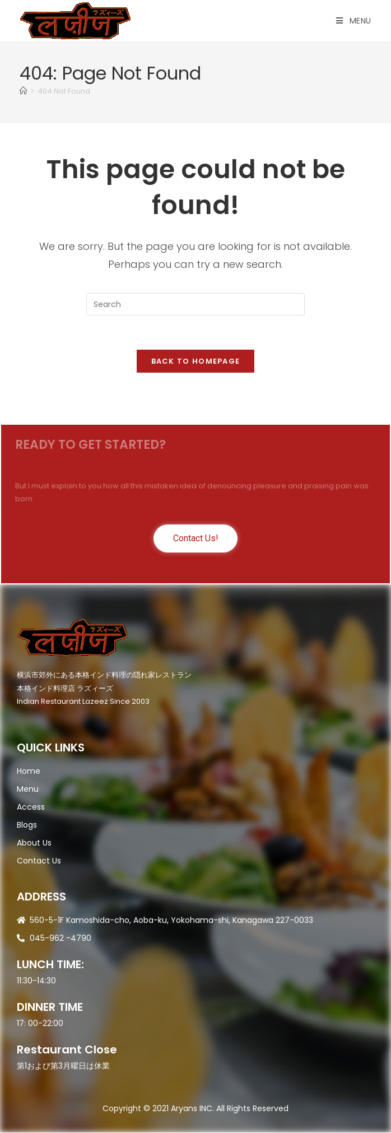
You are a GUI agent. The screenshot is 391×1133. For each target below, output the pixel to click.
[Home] (23, 91)
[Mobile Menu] (353, 20)
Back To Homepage (195, 361)
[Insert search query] (195, 304)
